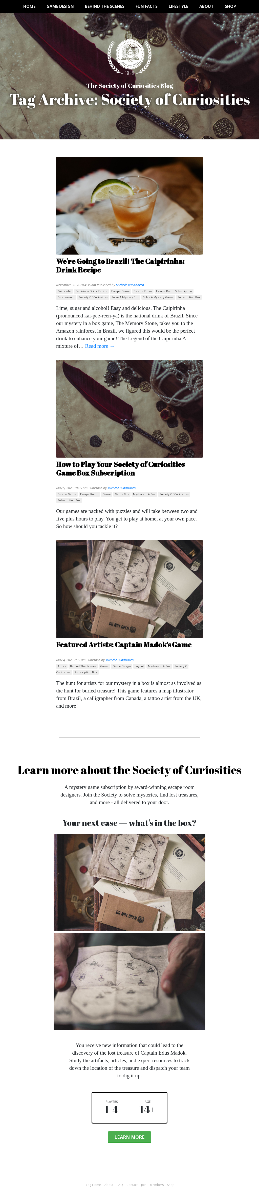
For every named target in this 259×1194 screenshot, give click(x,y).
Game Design (60, 6)
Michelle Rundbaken (130, 285)
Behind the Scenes (104, 6)
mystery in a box (144, 494)
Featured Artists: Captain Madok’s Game (123, 644)
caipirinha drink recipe (91, 291)
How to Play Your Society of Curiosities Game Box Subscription (120, 468)
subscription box (189, 297)
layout (139, 666)
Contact (132, 1185)
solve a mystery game (158, 297)
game (106, 494)
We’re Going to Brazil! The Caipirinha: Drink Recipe (120, 265)
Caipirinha (64, 291)
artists (62, 666)
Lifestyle (178, 6)
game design (122, 666)
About (206, 6)
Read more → (100, 346)
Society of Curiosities (93, 297)
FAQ (120, 1185)
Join (143, 1185)
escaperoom (66, 297)
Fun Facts (147, 6)
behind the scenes (83, 666)
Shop (230, 6)
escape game (120, 291)
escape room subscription (174, 291)
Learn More (129, 1137)
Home (29, 6)
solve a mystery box (125, 297)
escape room (143, 291)
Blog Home (93, 1185)
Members (157, 1185)
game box (122, 494)
